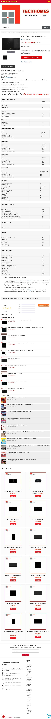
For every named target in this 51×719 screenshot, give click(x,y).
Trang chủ (3, 32)
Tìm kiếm (46, 27)
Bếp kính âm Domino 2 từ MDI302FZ (13, 547)
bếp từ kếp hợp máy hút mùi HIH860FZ (13, 491)
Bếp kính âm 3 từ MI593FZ (13, 603)
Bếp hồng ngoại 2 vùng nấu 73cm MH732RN (38, 631)
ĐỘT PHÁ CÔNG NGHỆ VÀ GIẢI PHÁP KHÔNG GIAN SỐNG (19, 411)
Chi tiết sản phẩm (8, 66)
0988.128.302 (8, 77)
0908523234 (13, 1)
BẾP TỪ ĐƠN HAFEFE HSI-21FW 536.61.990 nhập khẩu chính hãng (22, 342)
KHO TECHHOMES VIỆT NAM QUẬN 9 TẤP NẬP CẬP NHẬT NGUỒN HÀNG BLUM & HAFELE (25, 431)
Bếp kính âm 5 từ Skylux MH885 (38, 547)
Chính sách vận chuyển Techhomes (29, 691)
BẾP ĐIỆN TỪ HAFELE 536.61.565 (15, 373)
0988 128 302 (5, 1)
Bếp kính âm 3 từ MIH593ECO (38, 575)
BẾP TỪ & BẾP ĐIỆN (18, 32)
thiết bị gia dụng (30, 289)
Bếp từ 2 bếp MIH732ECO (13, 519)
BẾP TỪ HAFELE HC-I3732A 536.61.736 (16, 388)
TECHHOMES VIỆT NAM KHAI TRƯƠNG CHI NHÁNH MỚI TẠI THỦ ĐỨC (21, 459)
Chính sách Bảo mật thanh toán (29, 700)
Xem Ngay (13, 496)
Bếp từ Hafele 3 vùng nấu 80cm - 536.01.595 (17, 381)
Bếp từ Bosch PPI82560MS (13, 358)
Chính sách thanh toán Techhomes (29, 679)
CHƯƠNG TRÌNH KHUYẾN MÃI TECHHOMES (16, 397)
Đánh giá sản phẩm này (44, 305)
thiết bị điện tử (30, 280)
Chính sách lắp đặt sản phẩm (29, 712)
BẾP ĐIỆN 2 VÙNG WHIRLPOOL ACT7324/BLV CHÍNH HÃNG (20, 320)
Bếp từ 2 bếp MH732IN (37, 519)
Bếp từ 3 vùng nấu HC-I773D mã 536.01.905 (17, 365)
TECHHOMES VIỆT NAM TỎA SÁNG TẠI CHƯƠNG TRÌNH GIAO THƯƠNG (22, 438)
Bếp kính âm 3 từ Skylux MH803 (13, 575)
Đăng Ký (25, 655)
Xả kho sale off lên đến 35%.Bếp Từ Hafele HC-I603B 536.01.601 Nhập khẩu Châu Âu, (26, 327)
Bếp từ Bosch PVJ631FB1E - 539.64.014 (16, 335)
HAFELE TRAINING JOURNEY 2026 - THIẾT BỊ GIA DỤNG (18, 418)
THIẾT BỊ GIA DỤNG (10, 32)
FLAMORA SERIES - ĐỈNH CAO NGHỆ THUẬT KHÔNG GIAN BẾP (20, 404)
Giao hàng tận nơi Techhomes (29, 696)
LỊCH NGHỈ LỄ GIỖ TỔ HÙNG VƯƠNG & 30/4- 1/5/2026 (18, 452)
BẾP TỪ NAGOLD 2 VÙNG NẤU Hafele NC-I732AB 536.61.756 (20, 350)
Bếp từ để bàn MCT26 (38, 491)
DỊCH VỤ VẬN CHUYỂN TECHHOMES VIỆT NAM (16, 425)
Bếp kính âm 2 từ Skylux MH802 (38, 603)
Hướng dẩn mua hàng (26, 61)
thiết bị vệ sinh (20, 280)
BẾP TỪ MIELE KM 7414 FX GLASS (30, 32)
